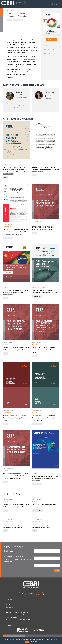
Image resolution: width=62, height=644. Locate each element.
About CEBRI (10, 602)
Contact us (9, 607)
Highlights (9, 599)
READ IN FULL (52, 39)
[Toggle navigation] (59, 3)
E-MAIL (36, 548)
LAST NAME (37, 562)
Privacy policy (34, 641)
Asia (9, 20)
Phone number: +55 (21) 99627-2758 (18, 620)
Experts (8, 604)
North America (37, 510)
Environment (17, 20)
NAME (36, 555)
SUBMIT (57, 570)
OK (27, 641)
